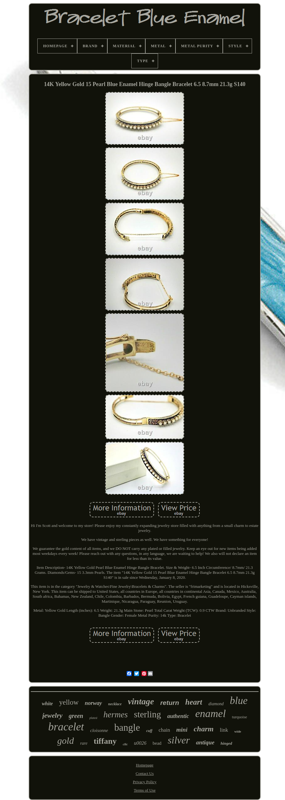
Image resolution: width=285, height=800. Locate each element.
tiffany (105, 741)
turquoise (239, 717)
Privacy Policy (145, 781)
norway (93, 703)
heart (193, 702)
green (76, 715)
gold (65, 740)
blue (239, 700)
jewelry (52, 715)
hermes (115, 714)
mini (182, 729)
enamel (210, 713)
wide (237, 731)
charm (203, 729)
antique (205, 742)
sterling (147, 714)
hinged (226, 743)
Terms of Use (145, 790)
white (47, 703)
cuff (149, 731)
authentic (178, 716)
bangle (127, 727)
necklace (115, 704)
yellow (69, 702)
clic (125, 744)
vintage (141, 701)
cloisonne (99, 730)
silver (179, 740)
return (169, 702)
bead (157, 743)
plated (93, 718)
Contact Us (145, 773)
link (224, 730)
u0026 (140, 743)
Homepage (144, 765)
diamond (216, 704)
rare (83, 743)
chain (164, 730)
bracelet (66, 727)
